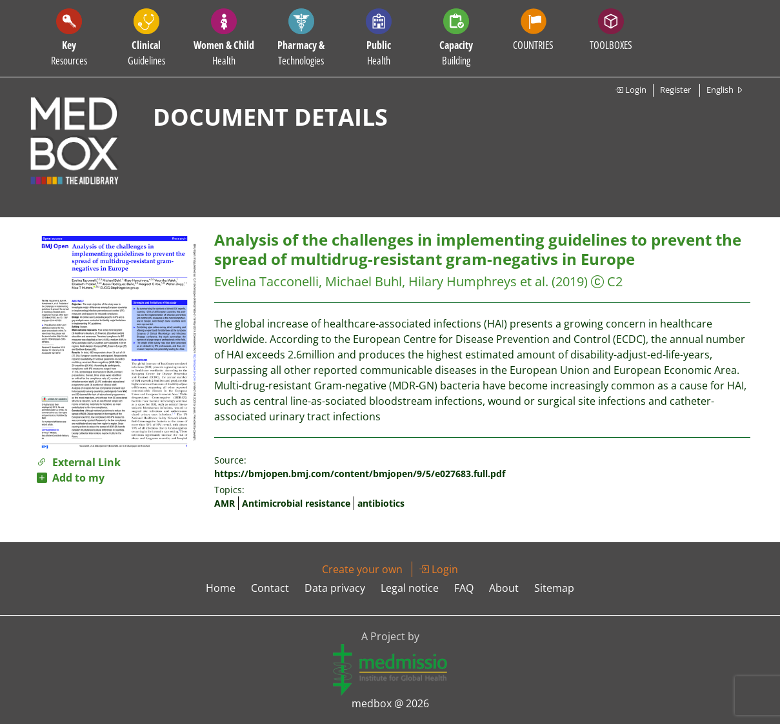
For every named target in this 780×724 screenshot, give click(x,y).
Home (220, 588)
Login (630, 89)
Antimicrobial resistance (296, 503)
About (504, 588)
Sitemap (554, 588)
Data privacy (335, 588)
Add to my (71, 478)
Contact (270, 588)
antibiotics (381, 503)
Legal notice (410, 588)
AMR (224, 503)
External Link (79, 462)
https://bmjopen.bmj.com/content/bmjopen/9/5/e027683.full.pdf (359, 473)
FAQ (464, 588)
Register (675, 89)
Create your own (362, 569)
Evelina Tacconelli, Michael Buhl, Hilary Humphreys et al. (381, 281)
